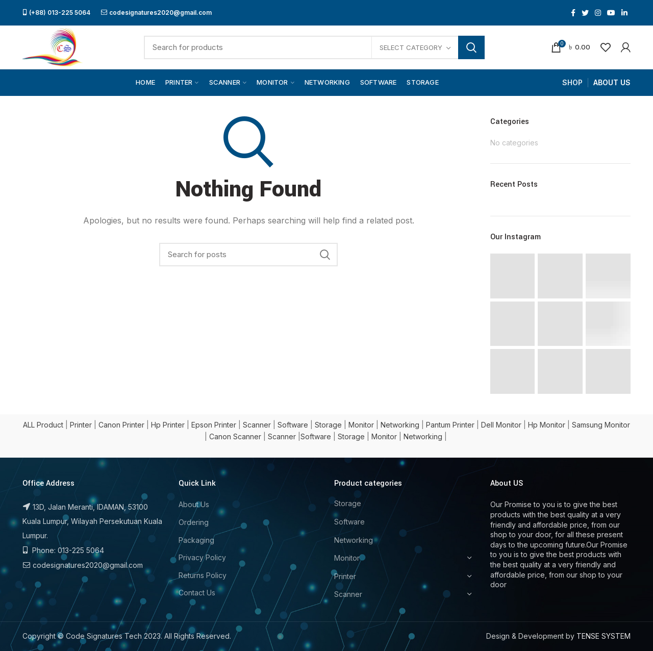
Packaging (196, 540)
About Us (194, 504)
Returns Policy (203, 575)
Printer (81, 424)
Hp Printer (168, 424)
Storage (328, 424)
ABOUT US (612, 82)
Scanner (257, 424)
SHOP (572, 82)
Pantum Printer (450, 424)
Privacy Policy (202, 557)
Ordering (194, 522)
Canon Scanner (235, 436)
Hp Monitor (546, 424)
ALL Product (43, 424)
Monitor (361, 424)
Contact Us (197, 592)
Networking (400, 424)
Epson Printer (213, 424)
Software (293, 424)
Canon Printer (121, 424)
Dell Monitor (501, 424)
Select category (411, 47)
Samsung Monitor (601, 424)
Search (471, 47)
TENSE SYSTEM (603, 636)
